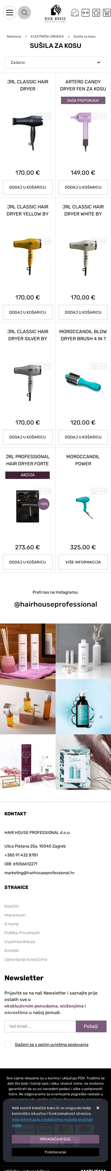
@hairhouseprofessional (55, 604)
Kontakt (11, 950)
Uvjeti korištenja (19, 941)
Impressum (14, 915)
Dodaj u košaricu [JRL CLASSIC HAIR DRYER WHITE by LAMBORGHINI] (83, 312)
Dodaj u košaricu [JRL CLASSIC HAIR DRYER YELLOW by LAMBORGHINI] (27, 312)
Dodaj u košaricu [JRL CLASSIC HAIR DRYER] (27, 187)
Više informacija (83, 562)
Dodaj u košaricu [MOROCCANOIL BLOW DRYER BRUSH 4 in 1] (83, 437)
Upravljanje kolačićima (25, 959)
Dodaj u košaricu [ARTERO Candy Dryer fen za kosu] (83, 187)
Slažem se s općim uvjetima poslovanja (52, 1044)
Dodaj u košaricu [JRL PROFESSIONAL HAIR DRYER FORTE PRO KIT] (27, 562)
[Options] (55, 1152)
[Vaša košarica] (107, 13)
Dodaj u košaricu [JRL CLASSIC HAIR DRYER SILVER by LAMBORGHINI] (27, 437)
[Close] (55, 1139)
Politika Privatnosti (21, 932)
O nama (11, 924)
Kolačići (11, 906)
